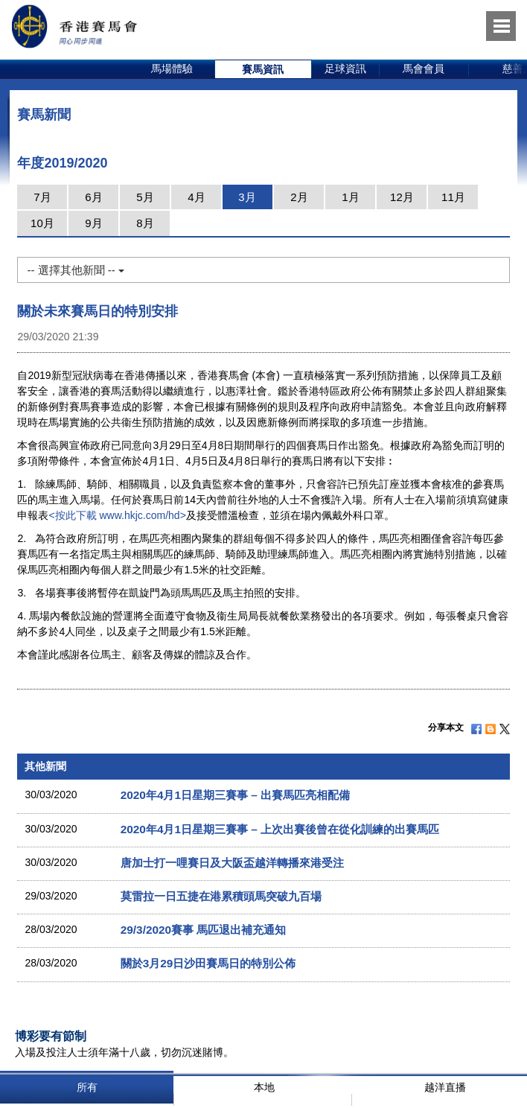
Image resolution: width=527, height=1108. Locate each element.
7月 (42, 197)
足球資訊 (345, 68)
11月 (453, 197)
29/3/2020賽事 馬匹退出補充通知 (204, 929)
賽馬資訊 (263, 69)
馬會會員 (423, 68)
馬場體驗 (172, 68)
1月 (350, 197)
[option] (172, 69)
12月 (402, 197)
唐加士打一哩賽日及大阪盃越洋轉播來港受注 (232, 862)
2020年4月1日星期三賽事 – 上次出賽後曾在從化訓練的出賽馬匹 (280, 829)
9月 (93, 223)
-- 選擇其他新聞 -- (75, 270)
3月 (246, 197)
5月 (144, 197)
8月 (144, 223)
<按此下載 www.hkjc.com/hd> (116, 515)
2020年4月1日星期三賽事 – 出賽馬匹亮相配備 (235, 795)
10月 (42, 223)
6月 (93, 197)
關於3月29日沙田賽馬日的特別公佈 (208, 963)
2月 (298, 197)
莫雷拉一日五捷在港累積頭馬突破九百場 (221, 896)
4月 (196, 197)
